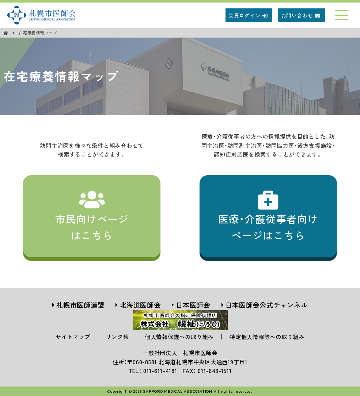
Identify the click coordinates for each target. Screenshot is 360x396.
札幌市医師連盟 (80, 305)
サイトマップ (73, 336)
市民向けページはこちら (92, 215)
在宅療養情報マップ (38, 32)
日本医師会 (193, 305)
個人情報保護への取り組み (179, 336)
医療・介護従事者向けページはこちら (268, 215)
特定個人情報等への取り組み (267, 336)
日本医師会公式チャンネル (266, 305)
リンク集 (117, 336)
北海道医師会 (140, 305)
